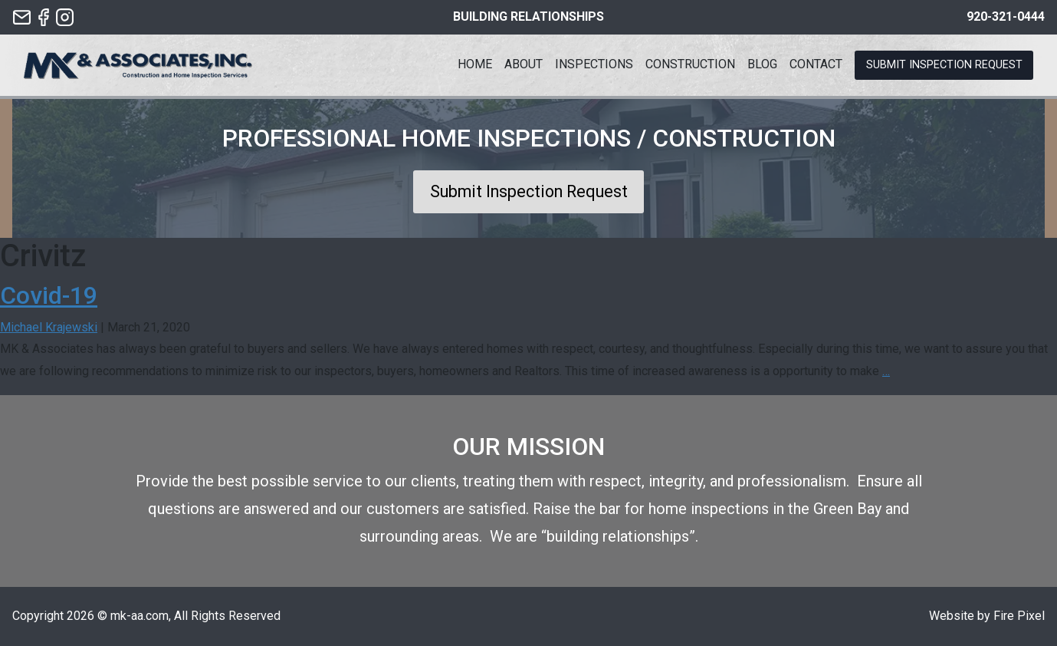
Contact (815, 64)
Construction (690, 64)
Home (475, 64)
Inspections (594, 64)
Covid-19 (48, 295)
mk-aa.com (139, 615)
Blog (762, 64)
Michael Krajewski (48, 327)
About (523, 64)
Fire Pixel (1019, 615)
